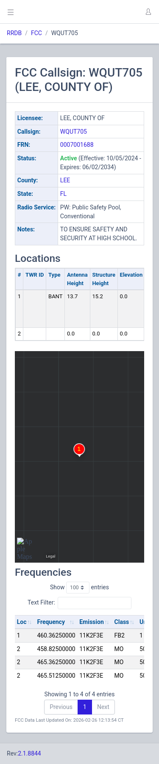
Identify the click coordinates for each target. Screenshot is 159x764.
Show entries (79, 588)
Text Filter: (79, 603)
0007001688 (77, 144)
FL (63, 193)
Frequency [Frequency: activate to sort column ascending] (51, 621)
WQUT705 (73, 131)
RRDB (14, 33)
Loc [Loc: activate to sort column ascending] (22, 621)
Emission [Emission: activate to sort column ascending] (91, 621)
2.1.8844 (29, 753)
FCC (36, 33)
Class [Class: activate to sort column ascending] (121, 621)
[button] (148, 11)
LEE (65, 180)
